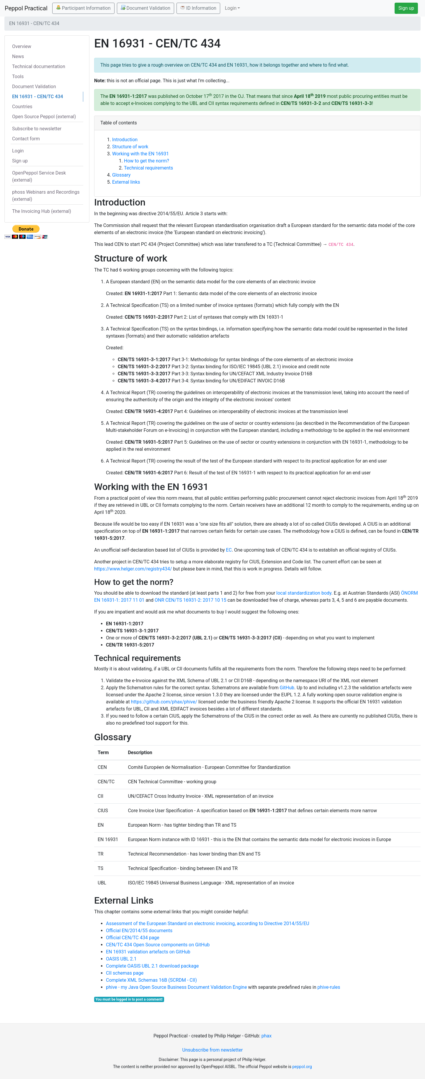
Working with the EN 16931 (140, 154)
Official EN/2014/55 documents (139, 930)
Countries (22, 106)
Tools (18, 76)
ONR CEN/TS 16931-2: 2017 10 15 (190, 600)
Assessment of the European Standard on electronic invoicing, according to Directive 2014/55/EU (207, 923)
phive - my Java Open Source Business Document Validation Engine (176, 987)
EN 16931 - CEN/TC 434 (37, 96)
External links (126, 182)
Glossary (121, 175)
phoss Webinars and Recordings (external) (46, 195)
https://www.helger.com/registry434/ (133, 569)
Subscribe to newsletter (36, 128)
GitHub (287, 687)
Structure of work (130, 146)
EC (229, 550)
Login (18, 151)
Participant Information (83, 8)
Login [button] (230, 8)
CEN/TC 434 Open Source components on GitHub (158, 945)
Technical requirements (148, 168)
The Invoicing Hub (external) (41, 211)
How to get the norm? (146, 161)
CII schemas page (124, 973)
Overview (21, 46)
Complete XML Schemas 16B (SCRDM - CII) (151, 980)
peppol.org (302, 1066)
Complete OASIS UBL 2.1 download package (152, 966)
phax (266, 1036)
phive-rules (328, 987)
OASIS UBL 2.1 (121, 959)
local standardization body (303, 593)
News (18, 56)
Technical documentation (38, 66)
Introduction (125, 139)
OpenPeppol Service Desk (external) (39, 176)
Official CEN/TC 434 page (132, 937)
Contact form (26, 139)
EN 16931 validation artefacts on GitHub (148, 952)
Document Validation (145, 8)
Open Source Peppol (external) (44, 116)
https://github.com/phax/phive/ (164, 702)
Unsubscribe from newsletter (212, 1050)
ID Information (198, 8)
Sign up (406, 8)
